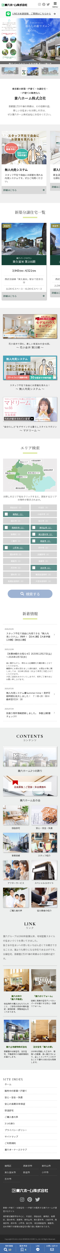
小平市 (45, 1172)
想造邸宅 (9, 1110)
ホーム (8, 1084)
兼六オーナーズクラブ (16, 1149)
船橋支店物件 (48, 470)
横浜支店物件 (20, 488)
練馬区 (8, 1165)
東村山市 (46, 1165)
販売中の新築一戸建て (16, 1090)
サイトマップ (11, 1136)
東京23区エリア (34, 473)
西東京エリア (10, 473)
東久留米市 (10, 1172)
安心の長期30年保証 (15, 1103)
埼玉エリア (24, 462)
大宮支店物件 (36, 460)
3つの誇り (10, 1123)
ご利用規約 (10, 1143)
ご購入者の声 (11, 1117)
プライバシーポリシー (16, 1130)
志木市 (8, 1178)
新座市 (26, 1172)
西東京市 (27, 1165)
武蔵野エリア (22, 477)
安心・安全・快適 (14, 1097)
